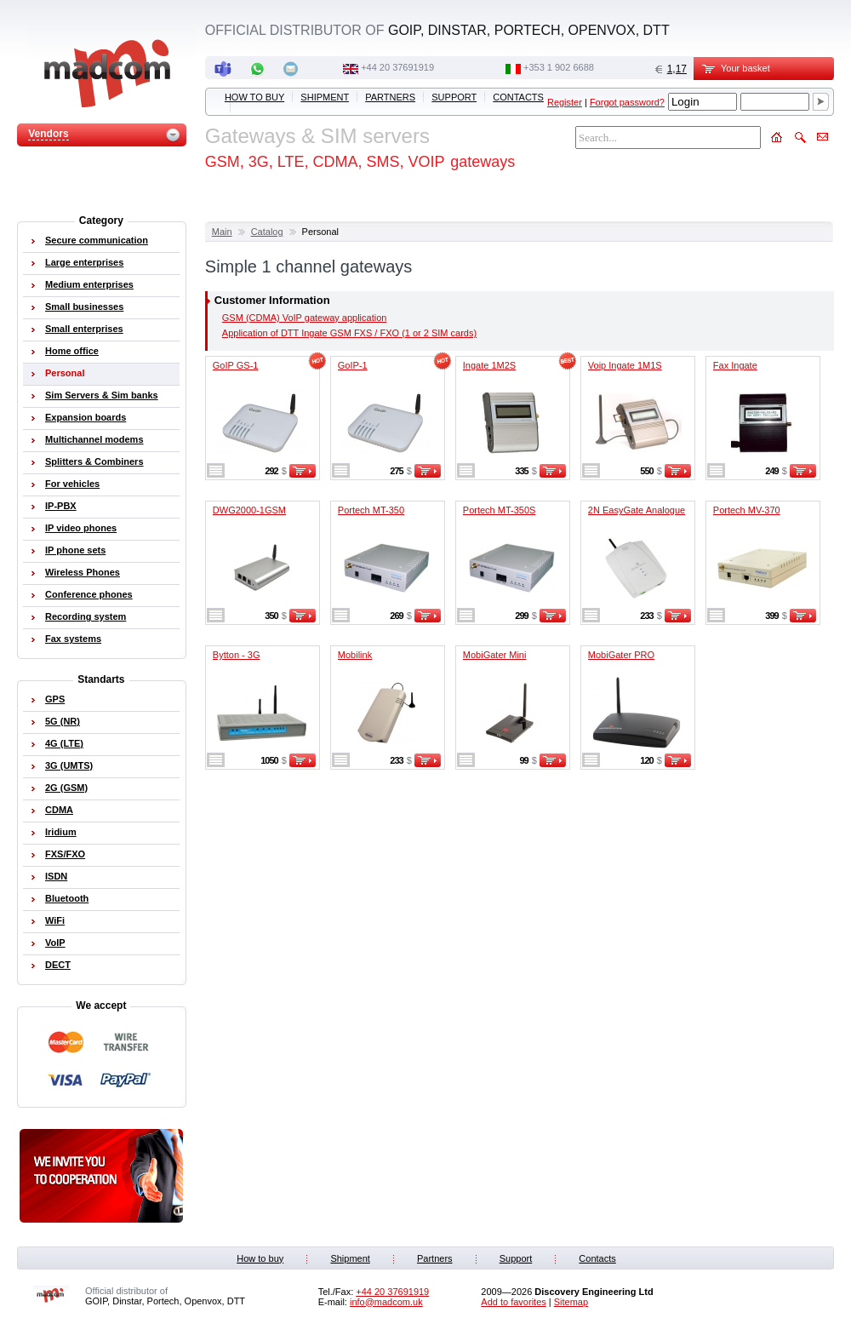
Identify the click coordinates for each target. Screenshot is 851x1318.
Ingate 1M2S (489, 365)
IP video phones (81, 528)
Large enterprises (84, 262)
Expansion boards (85, 417)
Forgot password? (627, 102)
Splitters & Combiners (94, 461)
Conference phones (89, 594)
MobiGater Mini (495, 655)
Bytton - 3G (236, 655)
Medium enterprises (89, 284)
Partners (390, 97)
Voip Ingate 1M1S (625, 365)
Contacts (518, 97)
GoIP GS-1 (236, 365)
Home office (72, 351)
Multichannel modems (94, 439)
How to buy (254, 97)
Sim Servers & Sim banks (101, 395)
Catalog (267, 231)
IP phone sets (75, 550)
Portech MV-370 (746, 510)
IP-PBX (61, 506)
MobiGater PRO (621, 655)
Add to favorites (513, 1302)
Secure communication (96, 240)
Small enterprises (84, 329)
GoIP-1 (353, 365)
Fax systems (73, 638)
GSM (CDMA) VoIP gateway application (304, 317)
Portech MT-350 (371, 510)
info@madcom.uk (386, 1302)
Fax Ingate (735, 365)
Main (222, 231)
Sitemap (571, 1302)
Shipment (324, 97)
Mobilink (355, 655)
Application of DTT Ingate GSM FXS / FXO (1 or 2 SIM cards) (349, 333)
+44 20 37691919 (397, 67)
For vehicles (72, 483)
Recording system (85, 616)
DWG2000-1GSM (249, 510)
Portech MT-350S (499, 510)
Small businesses (84, 306)
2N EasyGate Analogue (636, 510)
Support (454, 97)
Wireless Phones (82, 572)
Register (564, 102)
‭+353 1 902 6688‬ (558, 67)
